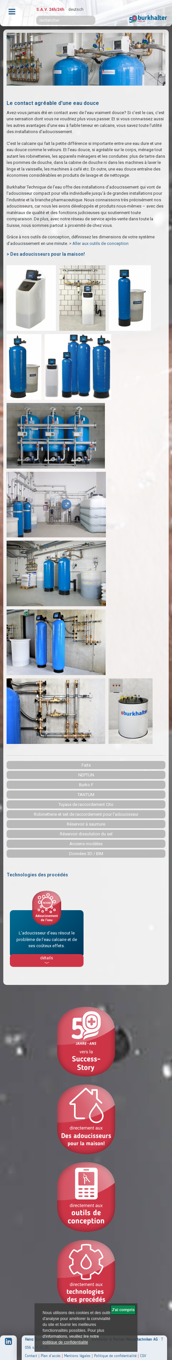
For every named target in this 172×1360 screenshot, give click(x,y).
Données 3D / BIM (86, 853)
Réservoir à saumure (86, 824)
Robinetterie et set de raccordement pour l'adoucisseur (86, 814)
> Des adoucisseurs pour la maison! (46, 254)
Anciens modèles (86, 843)
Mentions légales (77, 1355)
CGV (143, 1355)
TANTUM (86, 794)
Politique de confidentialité (115, 1355)
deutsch (76, 9)
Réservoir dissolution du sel (86, 833)
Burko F (86, 784)
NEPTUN (86, 774)
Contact (31, 1355)
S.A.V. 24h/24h (50, 9)
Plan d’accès (51, 1355)
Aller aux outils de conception (101, 243)
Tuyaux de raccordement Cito (86, 804)
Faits (86, 765)
